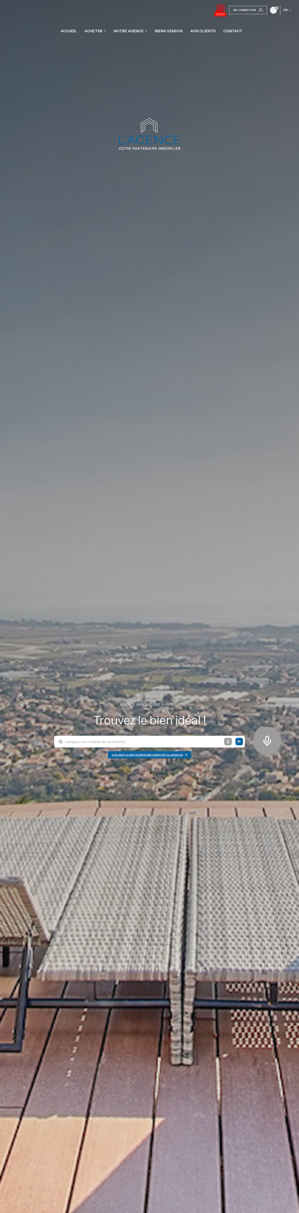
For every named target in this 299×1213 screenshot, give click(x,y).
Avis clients (203, 31)
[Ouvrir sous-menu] (105, 31)
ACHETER (93, 31)
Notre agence (129, 31)
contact (232, 31)
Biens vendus (169, 31)
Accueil (69, 31)
